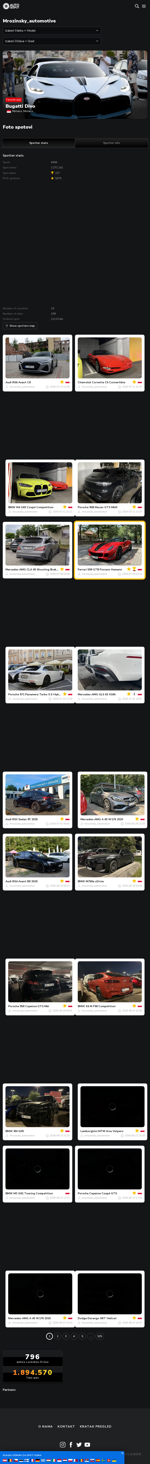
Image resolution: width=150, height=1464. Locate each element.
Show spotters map (20, 326)
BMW (11, 507)
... (90, 1336)
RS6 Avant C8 (21, 382)
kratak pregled (96, 1426)
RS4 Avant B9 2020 (25, 881)
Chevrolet (84, 382)
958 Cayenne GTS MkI (34, 1006)
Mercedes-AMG (15, 569)
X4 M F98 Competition (101, 1006)
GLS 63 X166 (107, 694)
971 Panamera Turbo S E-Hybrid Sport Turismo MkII (54, 694)
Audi (8, 382)
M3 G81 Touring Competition (33, 1193)
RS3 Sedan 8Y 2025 (25, 819)
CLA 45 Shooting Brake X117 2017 (49, 569)
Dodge (82, 1318)
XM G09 (18, 1131)
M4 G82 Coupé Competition (35, 507)
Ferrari (82, 569)
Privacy (107, 1454)
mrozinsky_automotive (22, 386)
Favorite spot (13, 99)
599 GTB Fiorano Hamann (105, 569)
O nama (45, 1426)
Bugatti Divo (20, 106)
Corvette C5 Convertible (108, 382)
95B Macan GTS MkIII (103, 507)
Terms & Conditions (75, 1454)
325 (99, 1336)
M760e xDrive (95, 881)
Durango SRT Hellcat (102, 1318)
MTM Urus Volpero (110, 1131)
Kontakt (66, 1426)
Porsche (83, 507)
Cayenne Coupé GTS (103, 1193)
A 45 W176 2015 (112, 819)
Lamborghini (88, 1131)
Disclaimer (130, 1454)
